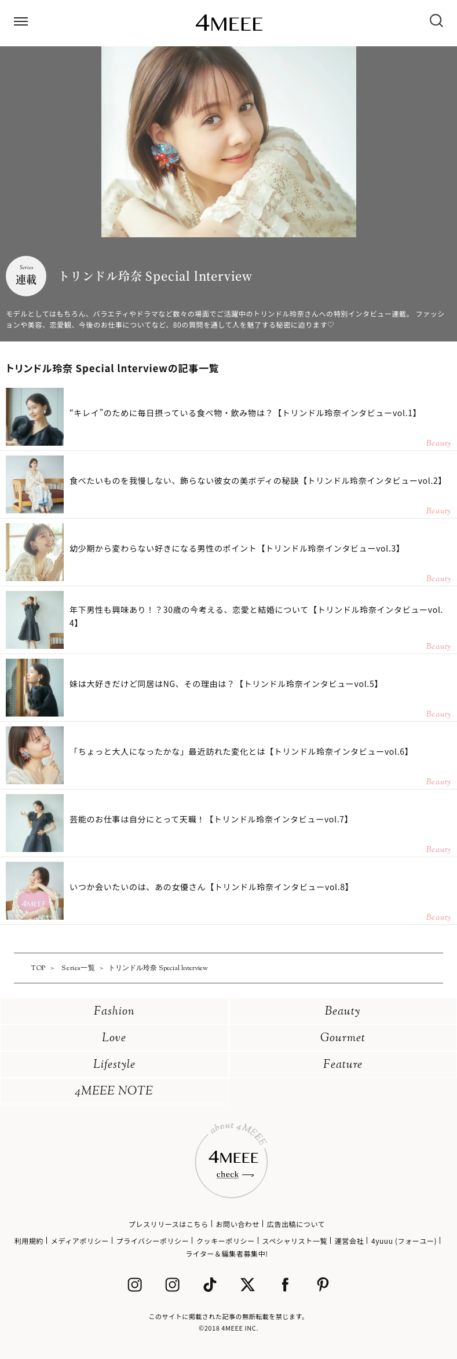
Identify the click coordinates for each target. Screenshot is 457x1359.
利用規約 (28, 1241)
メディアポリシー (80, 1241)
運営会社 (349, 1241)
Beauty (342, 1012)
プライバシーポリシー (152, 1241)
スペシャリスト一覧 (295, 1241)
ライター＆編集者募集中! (226, 1253)
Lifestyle (114, 1065)
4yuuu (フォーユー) (404, 1241)
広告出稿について (296, 1224)
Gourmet (342, 1038)
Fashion (114, 1012)
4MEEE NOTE (114, 1091)
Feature (343, 1065)
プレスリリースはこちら (169, 1224)
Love (114, 1038)
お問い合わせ (237, 1224)
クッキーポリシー (225, 1241)
